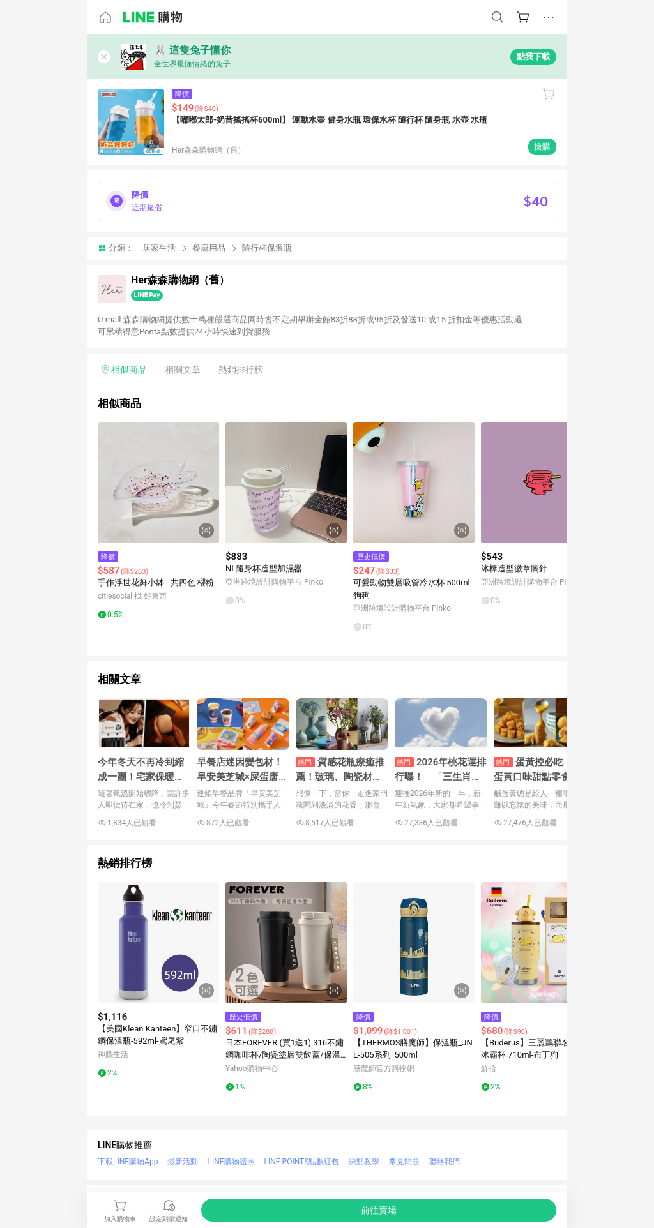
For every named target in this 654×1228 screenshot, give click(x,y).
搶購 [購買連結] (542, 146)
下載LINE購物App (128, 1161)
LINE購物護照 (231, 1161)
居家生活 (159, 248)
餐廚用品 (208, 248)
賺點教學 (364, 1161)
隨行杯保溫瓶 (267, 248)
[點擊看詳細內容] (158, 482)
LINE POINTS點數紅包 (302, 1161)
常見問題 (404, 1161)
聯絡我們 (444, 1161)
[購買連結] (378, 1210)
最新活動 (182, 1161)
